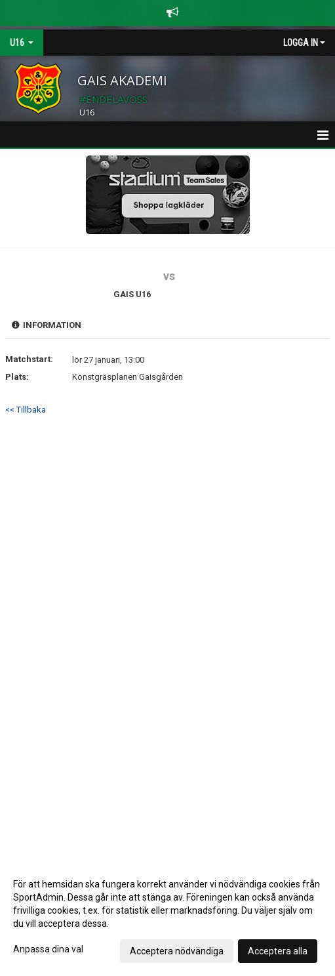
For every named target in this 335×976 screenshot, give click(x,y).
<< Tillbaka (25, 410)
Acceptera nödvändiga (177, 951)
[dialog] (167, 917)
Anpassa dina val (48, 949)
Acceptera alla (277, 951)
